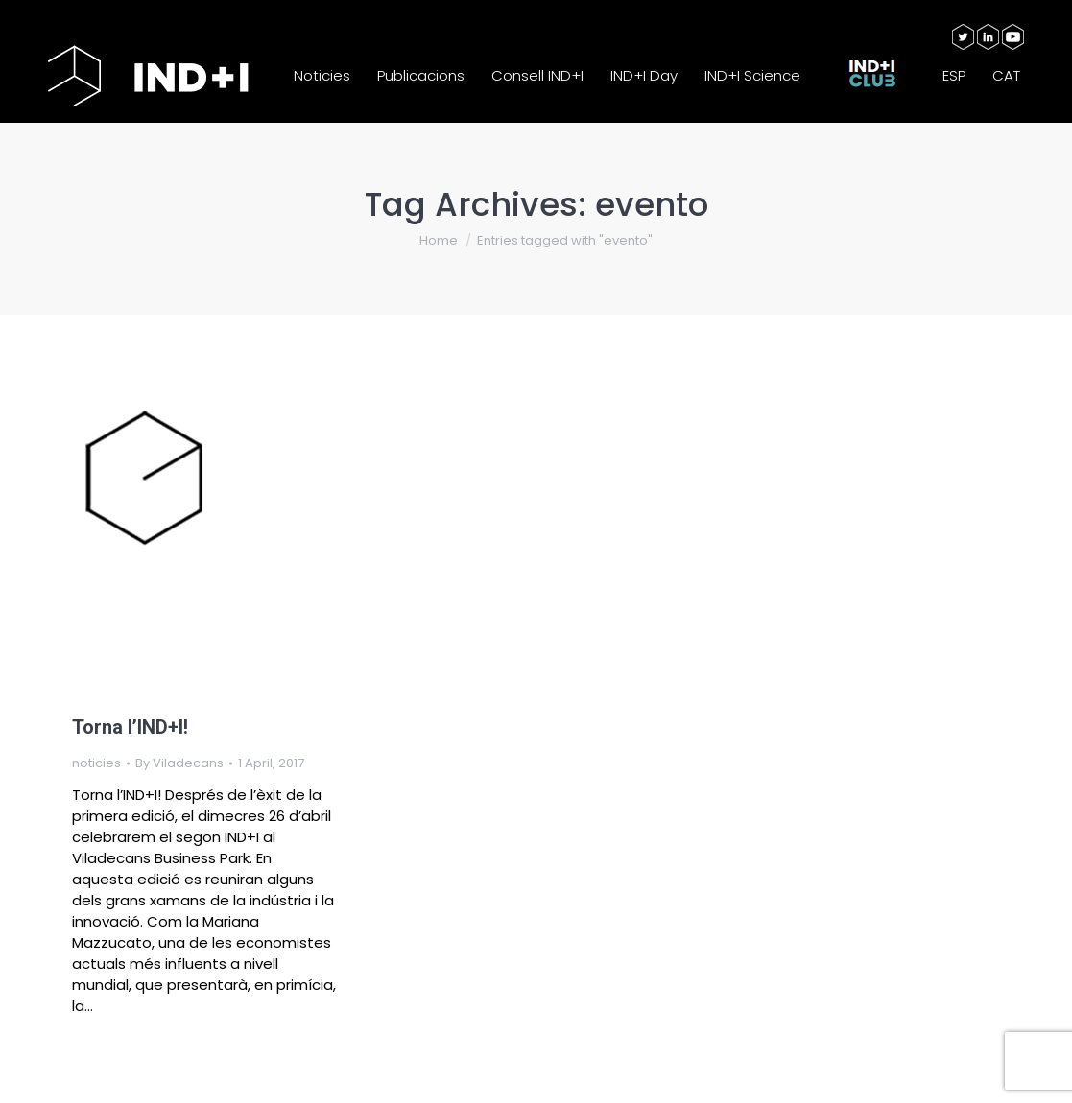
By (179, 763)
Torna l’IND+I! (130, 727)
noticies (96, 763)
